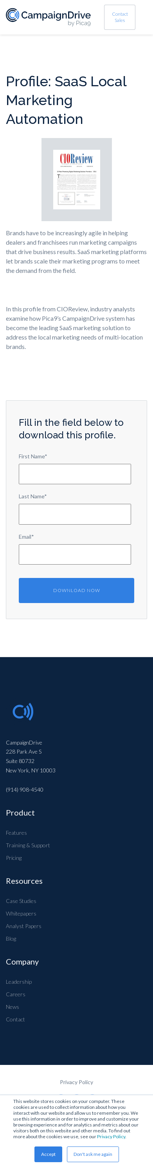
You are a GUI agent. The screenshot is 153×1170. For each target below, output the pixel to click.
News (12, 1006)
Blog (11, 938)
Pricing (14, 857)
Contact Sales (120, 17)
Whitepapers (21, 913)
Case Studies (21, 900)
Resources (24, 880)
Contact (15, 1019)
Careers (15, 994)
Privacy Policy (111, 1136)
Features (16, 832)
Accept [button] (48, 1154)
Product (20, 812)
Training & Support (28, 845)
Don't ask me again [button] (93, 1154)
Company (22, 961)
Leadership (19, 981)
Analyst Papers (23, 926)
